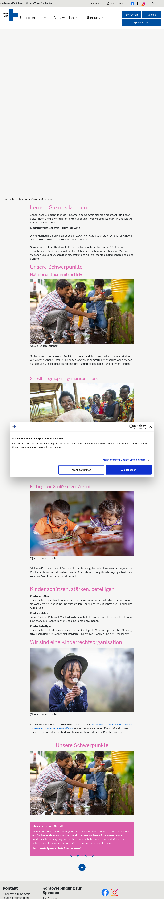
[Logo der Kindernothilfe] (10, 15)
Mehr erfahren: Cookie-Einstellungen (124, 459)
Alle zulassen (128, 469)
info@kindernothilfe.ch (16, 804)
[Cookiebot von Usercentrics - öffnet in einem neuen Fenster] (132, 426)
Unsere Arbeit (30, 18)
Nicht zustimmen (81, 469)
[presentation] (71, 744)
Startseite (9, 88)
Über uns (93, 18)
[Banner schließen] (150, 427)
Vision (34, 88)
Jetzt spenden (50, 804)
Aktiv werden (63, 18)
